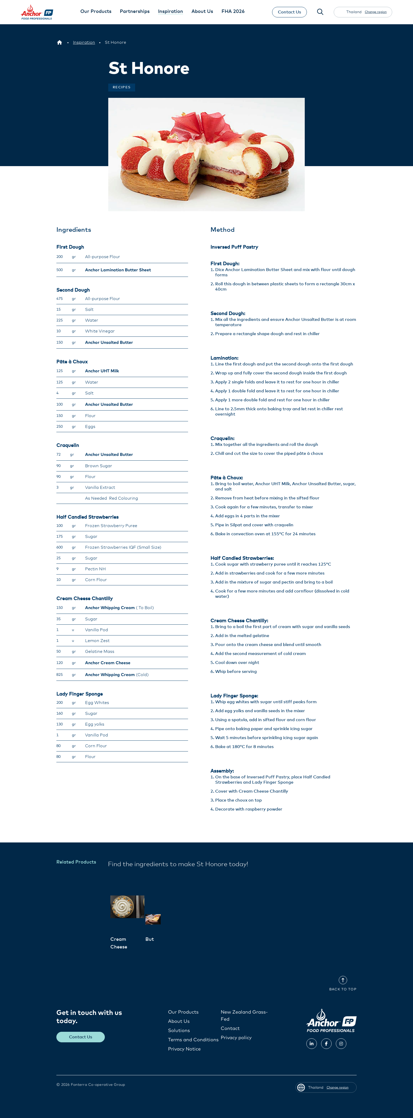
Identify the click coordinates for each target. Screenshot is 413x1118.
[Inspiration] (84, 42)
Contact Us (289, 12)
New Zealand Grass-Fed (244, 1016)
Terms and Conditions (193, 1040)
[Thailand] (59, 42)
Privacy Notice (184, 1049)
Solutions (179, 1030)
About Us (179, 1021)
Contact (230, 1028)
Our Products (183, 1012)
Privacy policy (236, 1037)
